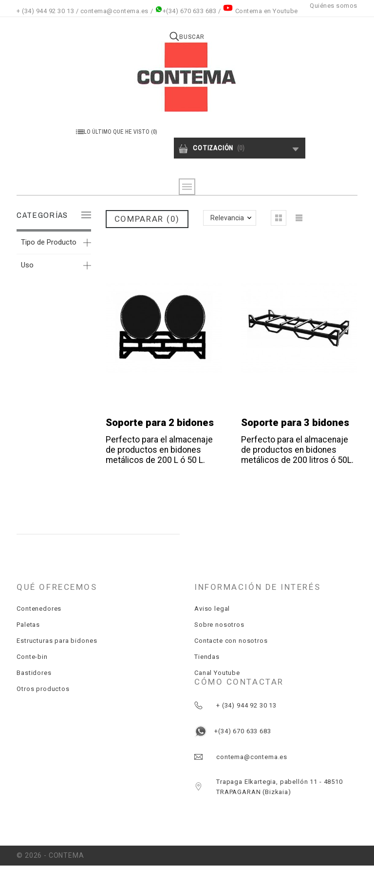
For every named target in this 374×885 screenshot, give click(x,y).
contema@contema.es (114, 11)
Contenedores (39, 608)
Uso (27, 265)
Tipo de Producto (48, 242)
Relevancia (227, 218)
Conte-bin (32, 656)
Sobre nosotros (219, 624)
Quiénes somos (333, 5)
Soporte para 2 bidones (160, 422)
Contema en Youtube (266, 11)
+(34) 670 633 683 (186, 11)
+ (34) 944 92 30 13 (45, 11)
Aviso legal (212, 608)
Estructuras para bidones (57, 640)
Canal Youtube (217, 672)
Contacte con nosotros (231, 640)
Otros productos (43, 688)
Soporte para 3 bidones (295, 422)
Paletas (28, 624)
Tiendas (207, 656)
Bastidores (34, 672)
